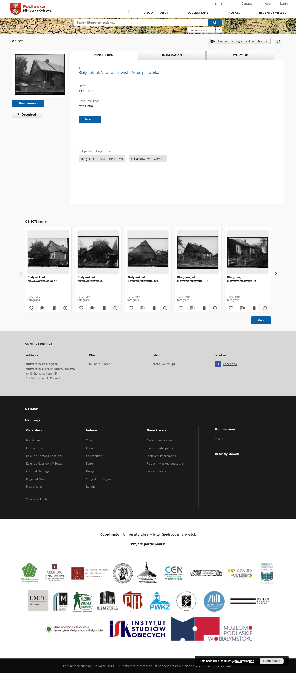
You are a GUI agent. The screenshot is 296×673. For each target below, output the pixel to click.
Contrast (248, 3)
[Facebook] (218, 364)
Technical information (161, 456)
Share (267, 4)
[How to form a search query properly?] (219, 30)
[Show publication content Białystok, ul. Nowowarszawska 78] (253, 308)
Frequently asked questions (165, 463)
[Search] (215, 22)
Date (89, 463)
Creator (91, 448)
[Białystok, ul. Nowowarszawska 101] (148, 252)
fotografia (86, 106)
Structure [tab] (240, 55)
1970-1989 (86, 91)
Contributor (94, 456)
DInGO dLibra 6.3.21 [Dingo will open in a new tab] (107, 666)
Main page (32, 420)
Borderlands (34, 440)
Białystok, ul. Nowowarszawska (90, 279)
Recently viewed (273, 13)
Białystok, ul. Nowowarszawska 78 (241, 279)
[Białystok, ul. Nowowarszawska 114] (197, 252)
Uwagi (90, 471)
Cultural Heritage (38, 471)
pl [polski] (222, 3)
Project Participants (159, 448)
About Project (156, 13)
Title (89, 440)
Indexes (233, 13)
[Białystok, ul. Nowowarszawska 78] (247, 252)
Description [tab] (103, 55)
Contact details (156, 471)
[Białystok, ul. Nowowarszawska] (98, 252)
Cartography (34, 448)
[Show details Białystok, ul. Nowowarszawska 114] (214, 308)
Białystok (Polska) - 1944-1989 (102, 159)
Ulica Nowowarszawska (147, 159)
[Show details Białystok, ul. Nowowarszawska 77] (65, 308)
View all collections (39, 499)
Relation (91, 487)
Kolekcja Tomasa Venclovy (44, 456)
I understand (271, 661)
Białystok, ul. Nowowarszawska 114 (192, 279)
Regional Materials (39, 479)
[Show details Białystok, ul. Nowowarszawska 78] (264, 308)
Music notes (34, 487)
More (261, 320)
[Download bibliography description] (42, 308)
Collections (198, 13)
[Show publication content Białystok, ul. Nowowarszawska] (104, 308)
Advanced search (201, 30)
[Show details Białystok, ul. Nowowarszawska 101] (164, 308)
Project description (159, 440)
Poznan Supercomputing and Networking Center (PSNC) (193, 666)
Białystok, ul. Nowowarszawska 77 (42, 279)
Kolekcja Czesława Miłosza (44, 463)
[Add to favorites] (278, 41)
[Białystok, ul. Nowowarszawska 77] (48, 252)
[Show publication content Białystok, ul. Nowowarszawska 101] (154, 308)
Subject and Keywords (101, 479)
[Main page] (129, 12)
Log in (219, 438)
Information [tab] (172, 55)
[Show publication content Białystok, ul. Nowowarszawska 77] (54, 308)
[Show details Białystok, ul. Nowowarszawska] (115, 308)
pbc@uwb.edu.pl (163, 364)
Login (284, 3)
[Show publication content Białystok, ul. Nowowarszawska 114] (203, 308)
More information (243, 661)
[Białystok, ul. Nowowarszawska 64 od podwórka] (40, 74)
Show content (28, 103)
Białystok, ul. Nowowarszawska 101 (142, 279)
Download (25, 114)
